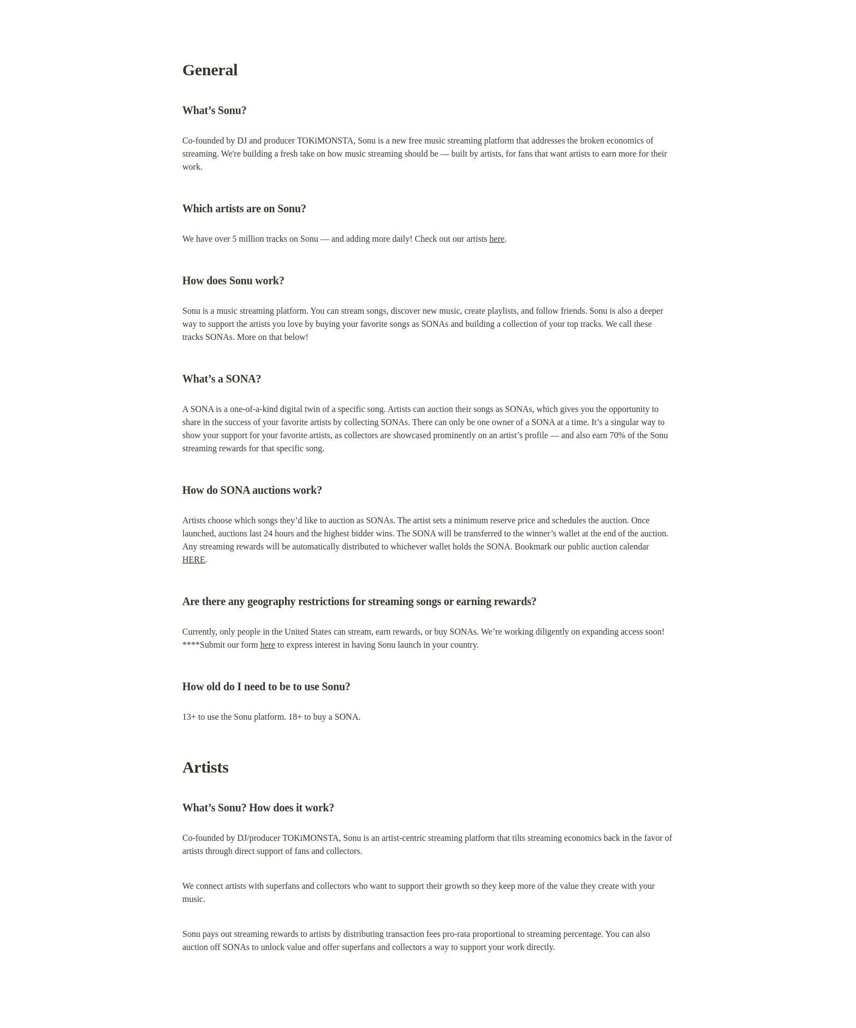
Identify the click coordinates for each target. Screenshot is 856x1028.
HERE (193, 559)
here (497, 238)
